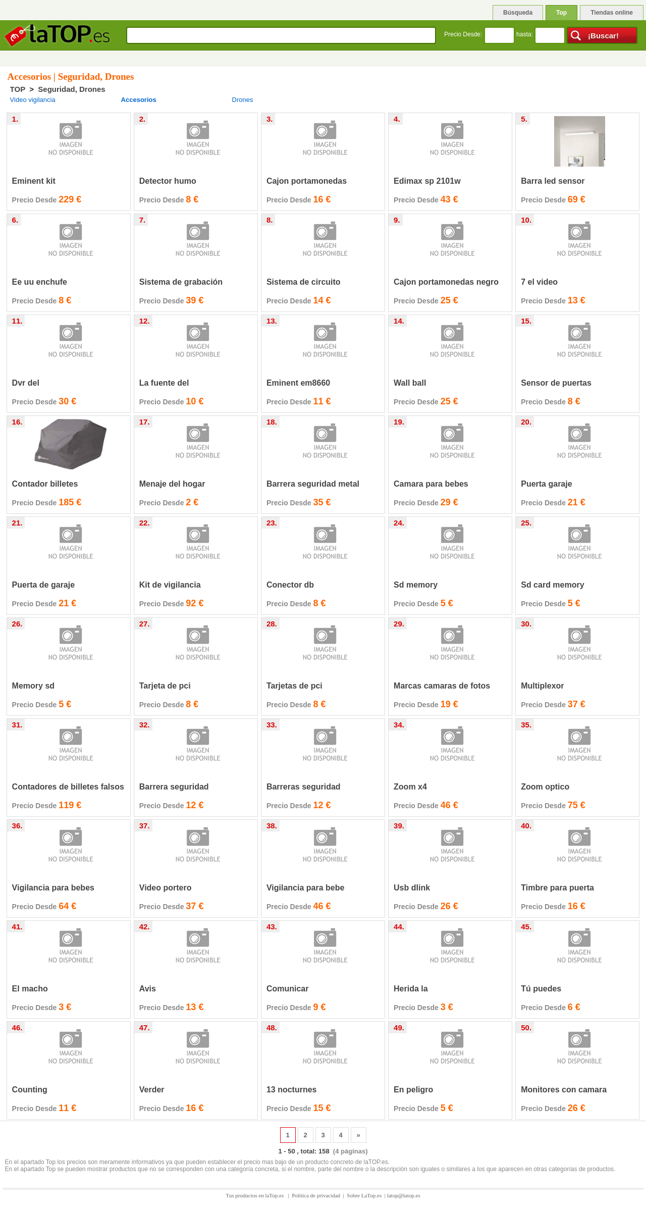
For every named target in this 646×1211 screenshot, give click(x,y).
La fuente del (164, 383)
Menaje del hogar (172, 484)
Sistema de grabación (181, 282)
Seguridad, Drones (71, 89)
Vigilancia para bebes (53, 887)
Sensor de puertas (556, 383)
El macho (30, 988)
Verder (152, 1089)
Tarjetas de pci (294, 685)
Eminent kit (34, 181)
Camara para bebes (431, 484)
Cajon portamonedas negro (446, 282)
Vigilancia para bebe (305, 887)
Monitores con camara (564, 1089)
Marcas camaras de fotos (442, 685)
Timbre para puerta (557, 887)
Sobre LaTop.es (364, 1195)
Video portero (165, 887)
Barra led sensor (552, 181)
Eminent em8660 (298, 383)
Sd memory (416, 585)
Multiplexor (542, 685)
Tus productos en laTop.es (255, 1195)
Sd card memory (552, 585)
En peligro (413, 1089)
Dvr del (25, 383)
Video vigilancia (33, 99)
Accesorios (138, 99)
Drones (242, 99)
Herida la (411, 988)
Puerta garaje (546, 484)
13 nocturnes (291, 1089)
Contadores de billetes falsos (68, 786)
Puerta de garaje (43, 585)
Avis (147, 988)
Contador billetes (45, 484)
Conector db (290, 585)
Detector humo (167, 181)
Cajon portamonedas (306, 181)
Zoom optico (545, 786)
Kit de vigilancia (170, 585)
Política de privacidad (316, 1195)
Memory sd (33, 685)
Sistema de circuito (303, 282)
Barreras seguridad (303, 786)
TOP (17, 89)
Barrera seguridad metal (312, 484)
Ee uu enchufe (39, 282)
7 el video (539, 282)
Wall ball (410, 383)
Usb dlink (412, 887)
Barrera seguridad (174, 786)
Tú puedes (541, 988)
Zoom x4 (410, 786)
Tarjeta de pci (165, 685)
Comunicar (287, 988)
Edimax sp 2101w (427, 181)
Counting (29, 1089)
